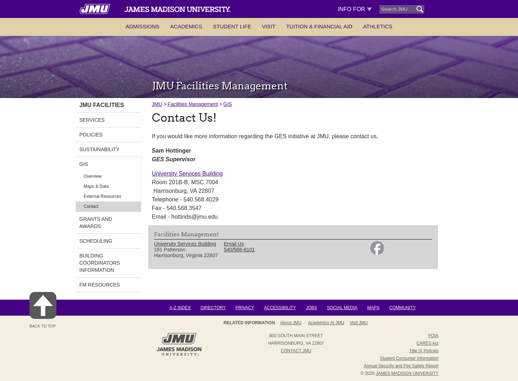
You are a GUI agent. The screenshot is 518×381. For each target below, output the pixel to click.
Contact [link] (91, 206)
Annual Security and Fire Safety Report (401, 365)
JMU (157, 104)
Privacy (244, 307)
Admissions (142, 26)
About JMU (291, 322)
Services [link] (92, 120)
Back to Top (42, 310)
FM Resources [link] (99, 285)
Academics (186, 26)
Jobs (311, 307)
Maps (373, 307)
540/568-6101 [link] (239, 249)
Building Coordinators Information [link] (99, 263)
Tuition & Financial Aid (319, 26)
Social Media (342, 307)
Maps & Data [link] (96, 186)
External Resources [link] (102, 196)
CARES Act (427, 343)
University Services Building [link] (185, 244)
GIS (227, 104)
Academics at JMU (326, 322)
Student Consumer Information (409, 358)
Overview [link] (93, 176)
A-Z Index (180, 307)
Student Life (232, 26)
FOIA (433, 335)
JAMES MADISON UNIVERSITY (407, 373)
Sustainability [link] (99, 149)
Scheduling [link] (95, 241)
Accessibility (280, 307)
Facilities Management (193, 104)
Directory (212, 307)
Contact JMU (296, 350)
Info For (355, 9)
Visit (269, 26)
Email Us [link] (234, 244)
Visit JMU (359, 322)
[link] (377, 253)
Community (402, 307)
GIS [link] (83, 164)
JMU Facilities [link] (101, 105)
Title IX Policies (424, 350)
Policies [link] (91, 135)
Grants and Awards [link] (95, 222)
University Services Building (187, 174)
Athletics (377, 26)
